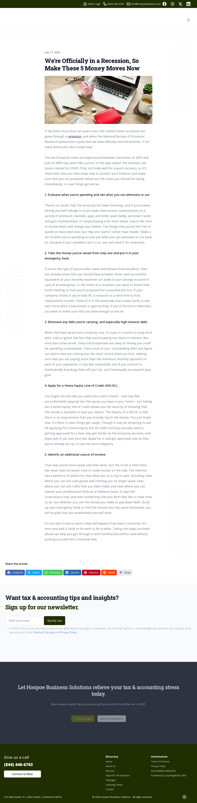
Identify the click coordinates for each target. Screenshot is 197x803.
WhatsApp (53, 572)
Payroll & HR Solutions (118, 775)
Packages (111, 780)
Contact (110, 789)
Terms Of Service (160, 761)
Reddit (109, 572)
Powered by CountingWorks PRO (168, 775)
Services (110, 770)
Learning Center (114, 784)
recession (74, 136)
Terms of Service (43, 632)
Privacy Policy (68, 632)
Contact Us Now (22, 774)
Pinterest (91, 572)
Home (109, 761)
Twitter (34, 572)
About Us (111, 766)
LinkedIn (72, 572)
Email (125, 572)
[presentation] (30, 644)
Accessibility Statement (163, 770)
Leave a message (86, 719)
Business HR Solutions (109, 719)
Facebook (15, 572)
